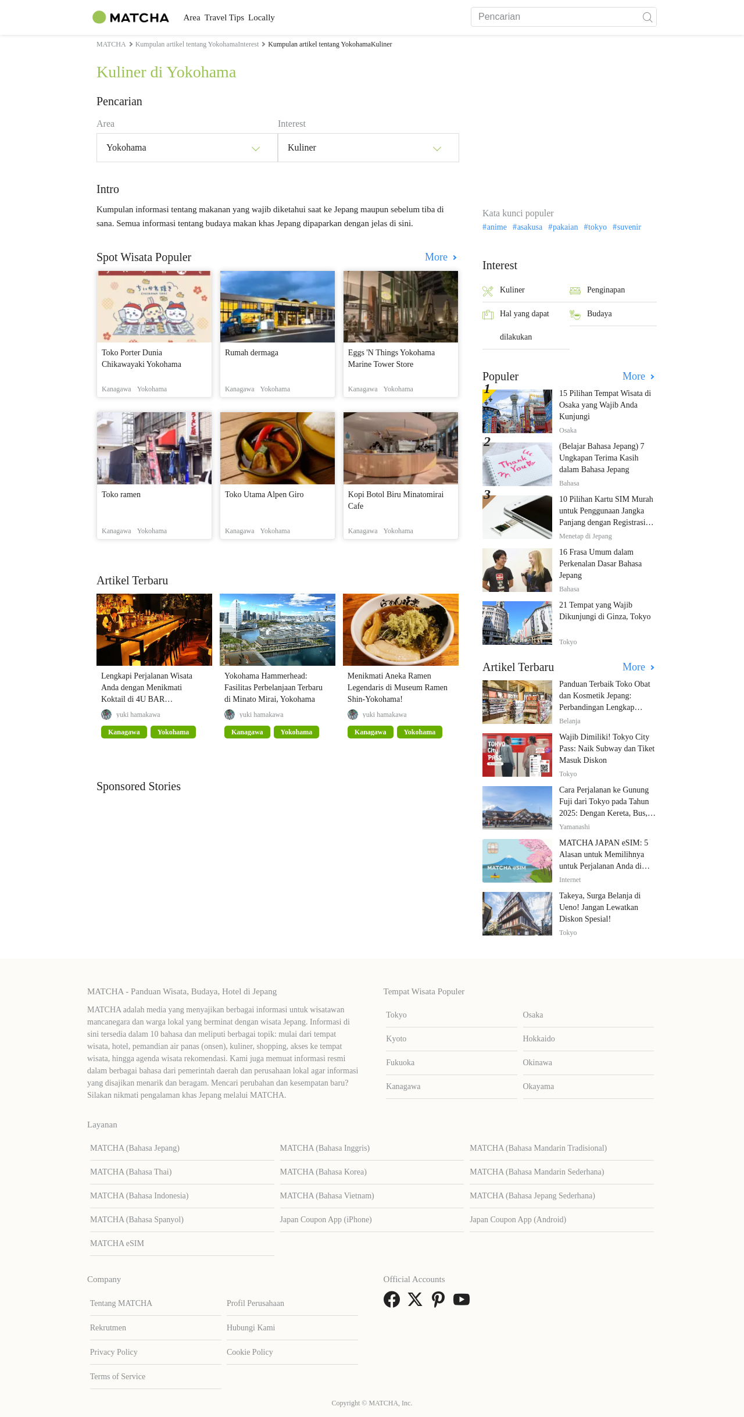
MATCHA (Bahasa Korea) (323, 1172)
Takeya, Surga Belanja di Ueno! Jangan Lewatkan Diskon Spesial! (600, 907)
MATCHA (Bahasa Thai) (131, 1172)
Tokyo (396, 1015)
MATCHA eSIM (117, 1243)
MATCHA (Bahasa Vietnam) (327, 1195)
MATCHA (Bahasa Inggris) (325, 1148)
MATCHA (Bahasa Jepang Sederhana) (532, 1195)
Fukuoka (400, 1062)
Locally (297, 17)
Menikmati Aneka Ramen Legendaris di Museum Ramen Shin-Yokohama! (398, 688)
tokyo (597, 227)
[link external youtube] (463, 1303)
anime (497, 227)
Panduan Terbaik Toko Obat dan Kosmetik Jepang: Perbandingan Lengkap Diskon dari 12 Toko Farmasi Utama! (606, 707)
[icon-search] (647, 17)
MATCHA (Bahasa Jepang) (135, 1148)
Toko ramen (121, 494)
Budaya (591, 314)
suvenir (629, 227)
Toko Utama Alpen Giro (264, 494)
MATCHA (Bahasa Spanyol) (137, 1219)
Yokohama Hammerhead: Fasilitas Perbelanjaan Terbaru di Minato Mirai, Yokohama (273, 688)
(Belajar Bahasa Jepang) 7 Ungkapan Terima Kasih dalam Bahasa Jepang (602, 458)
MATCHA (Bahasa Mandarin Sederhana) (537, 1172)
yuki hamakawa (138, 714)
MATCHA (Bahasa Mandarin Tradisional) (538, 1148)
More (437, 257)
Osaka (533, 1015)
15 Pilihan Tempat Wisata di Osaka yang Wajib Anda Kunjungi (605, 405)
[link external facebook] (394, 1303)
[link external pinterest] (440, 1303)
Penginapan (597, 291)
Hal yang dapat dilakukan (515, 325)
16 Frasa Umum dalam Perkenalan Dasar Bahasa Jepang (600, 564)
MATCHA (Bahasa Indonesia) (139, 1195)
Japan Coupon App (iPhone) (326, 1219)
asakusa (530, 227)
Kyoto (396, 1038)
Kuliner (503, 291)
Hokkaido (539, 1038)
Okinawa (538, 1062)
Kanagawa (403, 1086)
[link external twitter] (417, 1303)
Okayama (539, 1086)
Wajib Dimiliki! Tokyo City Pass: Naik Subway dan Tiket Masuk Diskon (606, 749)
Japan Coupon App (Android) (518, 1219)
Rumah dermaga (251, 352)
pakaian (565, 227)
